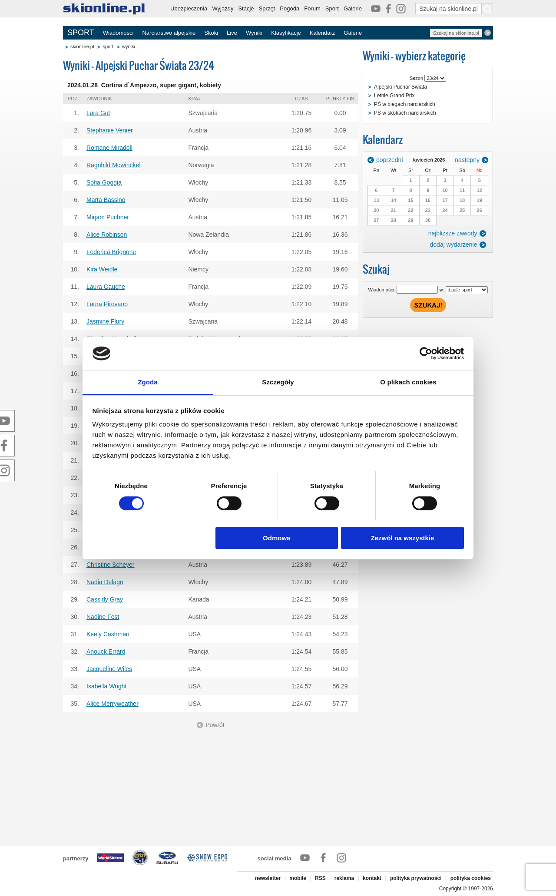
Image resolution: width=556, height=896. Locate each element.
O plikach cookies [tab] (408, 382)
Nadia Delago (104, 582)
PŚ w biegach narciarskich (404, 104)
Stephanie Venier (109, 130)
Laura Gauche (105, 286)
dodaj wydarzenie (453, 244)
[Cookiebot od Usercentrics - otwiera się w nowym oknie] (426, 353)
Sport (332, 8)
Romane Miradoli (109, 147)
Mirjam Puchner (107, 217)
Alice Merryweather (112, 703)
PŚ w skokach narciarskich (405, 113)
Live (232, 33)
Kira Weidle (101, 269)
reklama (344, 878)
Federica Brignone (111, 251)
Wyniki (254, 33)
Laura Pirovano (107, 304)
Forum (312, 8)
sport (108, 46)
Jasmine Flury (105, 321)
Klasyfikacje (286, 33)
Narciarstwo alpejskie (168, 33)
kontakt (372, 878)
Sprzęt (267, 8)
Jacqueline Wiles (109, 668)
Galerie (353, 8)
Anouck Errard (105, 651)
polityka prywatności (416, 878)
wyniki (128, 46)
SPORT (80, 32)
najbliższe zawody (452, 233)
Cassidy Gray (104, 599)
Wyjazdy (222, 8)
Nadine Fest (102, 616)
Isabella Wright (106, 686)
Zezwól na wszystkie (402, 538)
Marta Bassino (105, 199)
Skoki (211, 33)
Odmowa (276, 538)
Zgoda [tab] (148, 382)
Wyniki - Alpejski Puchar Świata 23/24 (138, 65)
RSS (320, 878)
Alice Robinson (106, 234)
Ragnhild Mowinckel (113, 165)
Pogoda (289, 8)
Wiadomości (118, 33)
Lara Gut (98, 112)
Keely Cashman (107, 634)
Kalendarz (322, 33)
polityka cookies (470, 878)
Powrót (215, 724)
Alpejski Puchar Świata (400, 87)
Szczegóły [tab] (278, 382)
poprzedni (389, 159)
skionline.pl (82, 46)
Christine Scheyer (110, 564)
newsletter (268, 878)
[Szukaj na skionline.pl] (487, 8)
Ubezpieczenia (188, 8)
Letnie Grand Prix (394, 96)
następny (467, 159)
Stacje (246, 8)
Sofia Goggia (104, 182)
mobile (297, 878)
